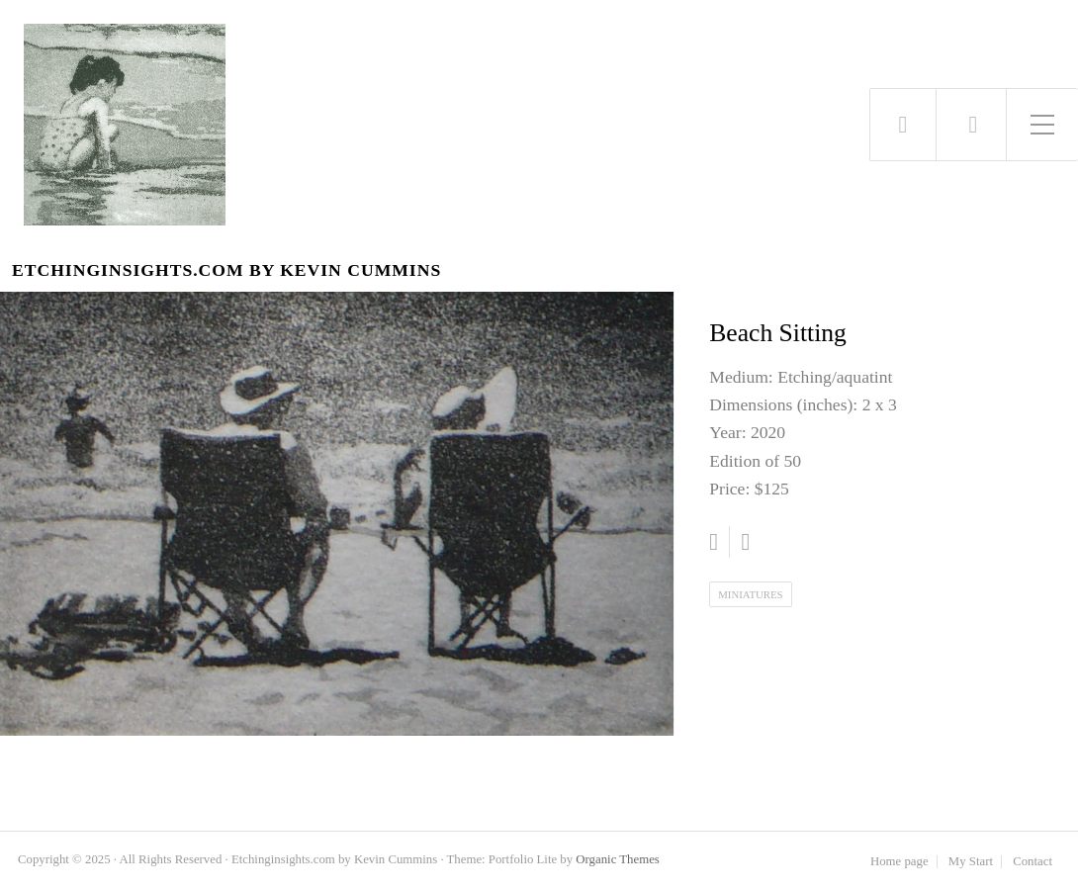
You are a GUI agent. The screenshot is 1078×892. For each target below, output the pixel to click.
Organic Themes (617, 859)
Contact (1032, 861)
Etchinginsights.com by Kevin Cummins (226, 270)
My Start (970, 861)
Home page (899, 861)
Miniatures (750, 594)
